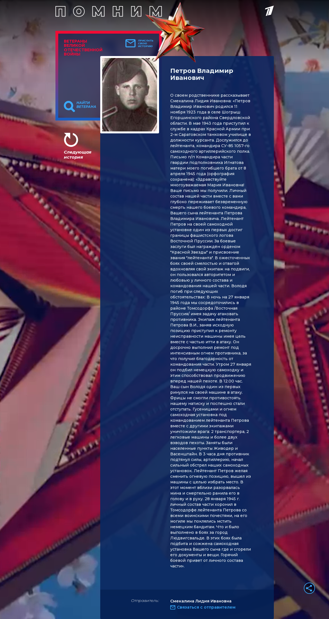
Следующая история (77, 154)
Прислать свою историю (145, 43)
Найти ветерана (86, 105)
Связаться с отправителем (206, 607)
